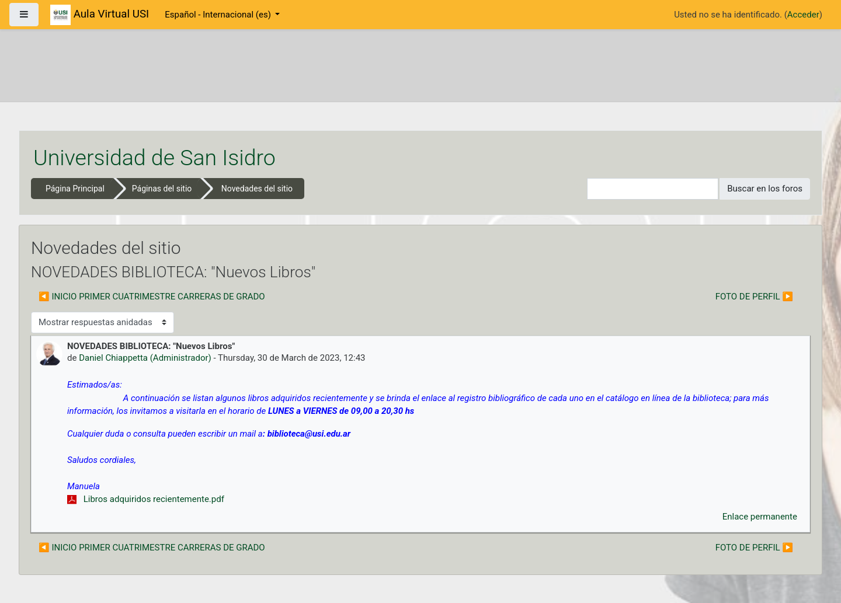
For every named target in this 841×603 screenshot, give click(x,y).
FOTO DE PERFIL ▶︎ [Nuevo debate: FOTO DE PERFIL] (754, 296)
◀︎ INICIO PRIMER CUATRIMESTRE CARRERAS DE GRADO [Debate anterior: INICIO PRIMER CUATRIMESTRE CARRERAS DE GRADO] (152, 296)
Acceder (803, 14)
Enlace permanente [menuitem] (759, 516)
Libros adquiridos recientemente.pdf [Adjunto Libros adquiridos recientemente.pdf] (145, 499)
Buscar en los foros (764, 188)
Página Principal (75, 188)
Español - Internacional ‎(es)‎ (219, 14)
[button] (578, 189)
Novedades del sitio (257, 188)
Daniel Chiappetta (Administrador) (145, 358)
